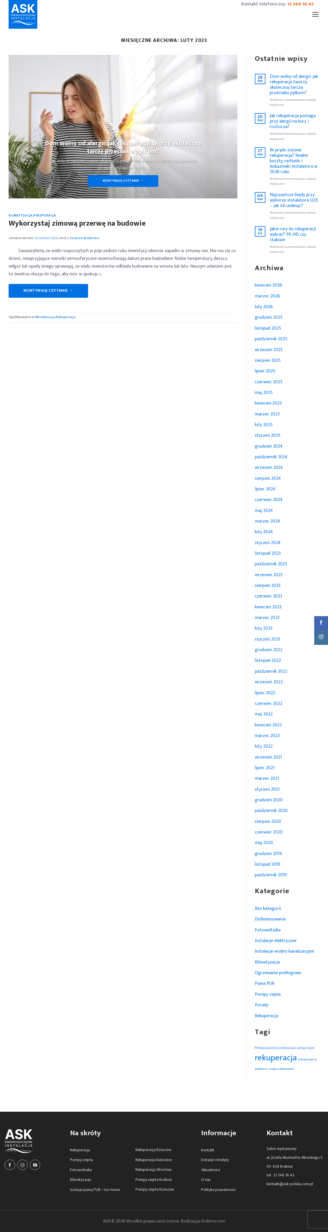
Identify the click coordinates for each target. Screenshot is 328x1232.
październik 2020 (271, 810)
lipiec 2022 (265, 693)
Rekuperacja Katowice (153, 1159)
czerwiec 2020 (269, 832)
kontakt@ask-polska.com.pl (290, 1184)
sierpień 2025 (268, 360)
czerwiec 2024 (269, 499)
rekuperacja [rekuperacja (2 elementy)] (276, 1058)
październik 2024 (271, 457)
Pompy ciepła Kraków (153, 1179)
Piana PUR (264, 983)
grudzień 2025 (268, 317)
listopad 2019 (267, 864)
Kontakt (207, 1150)
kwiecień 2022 (268, 725)
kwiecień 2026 (268, 285)
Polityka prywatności (218, 1189)
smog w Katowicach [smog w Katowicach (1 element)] (281, 1069)
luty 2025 (264, 424)
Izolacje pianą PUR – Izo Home (95, 1189)
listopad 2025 (268, 328)
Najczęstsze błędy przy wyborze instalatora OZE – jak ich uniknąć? (294, 200)
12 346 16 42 (300, 4)
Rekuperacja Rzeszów (153, 1149)
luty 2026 (264, 306)
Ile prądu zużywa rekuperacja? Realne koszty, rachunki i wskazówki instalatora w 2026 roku (293, 161)
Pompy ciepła (268, 994)
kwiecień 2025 (268, 403)
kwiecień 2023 (268, 607)
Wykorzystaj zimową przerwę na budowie (77, 223)
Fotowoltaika (268, 930)
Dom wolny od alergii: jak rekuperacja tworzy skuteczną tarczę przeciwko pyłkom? (294, 85)
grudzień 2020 (269, 800)
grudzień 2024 (269, 446)
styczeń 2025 (267, 435)
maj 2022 (264, 714)
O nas (206, 1179)
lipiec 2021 (265, 767)
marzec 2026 (267, 296)
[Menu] (315, 14)
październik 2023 (271, 564)
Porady (261, 1005)
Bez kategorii (268, 908)
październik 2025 (271, 339)
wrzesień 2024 (269, 467)
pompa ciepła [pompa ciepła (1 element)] (305, 1048)
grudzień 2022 (268, 649)
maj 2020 (264, 842)
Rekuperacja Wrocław (153, 1169)
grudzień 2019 (268, 853)
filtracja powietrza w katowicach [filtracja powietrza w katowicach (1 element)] (275, 1048)
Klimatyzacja (20, 215)
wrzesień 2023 (268, 575)
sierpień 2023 (267, 585)
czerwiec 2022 (268, 703)
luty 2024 (264, 531)
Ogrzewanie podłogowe (278, 972)
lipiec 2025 (265, 371)
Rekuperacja (44, 215)
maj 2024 (264, 510)
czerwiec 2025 (268, 382)
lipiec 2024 (265, 489)
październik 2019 (271, 875)
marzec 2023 (267, 617)
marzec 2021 (267, 778)
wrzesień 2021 (268, 757)
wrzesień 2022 (269, 682)
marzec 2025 (267, 414)
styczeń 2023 (267, 639)
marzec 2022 (267, 735)
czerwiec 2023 (268, 596)
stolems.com (213, 1221)
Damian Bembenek (84, 238)
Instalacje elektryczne (275, 940)
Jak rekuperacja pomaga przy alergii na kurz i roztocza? (293, 121)
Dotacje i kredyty (215, 1159)
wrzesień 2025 (269, 349)
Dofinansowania (270, 919)
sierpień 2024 (268, 478)
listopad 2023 (268, 553)
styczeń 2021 (267, 789)
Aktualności (210, 1170)
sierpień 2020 (268, 821)
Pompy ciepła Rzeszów (154, 1189)
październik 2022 (271, 671)
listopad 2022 (268, 660)
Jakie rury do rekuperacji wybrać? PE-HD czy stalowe (293, 234)
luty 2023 (263, 628)
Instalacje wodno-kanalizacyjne (284, 951)
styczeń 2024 (268, 542)
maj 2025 (264, 392)
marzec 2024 (267, 521)
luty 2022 (264, 746)
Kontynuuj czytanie (123, 180)
